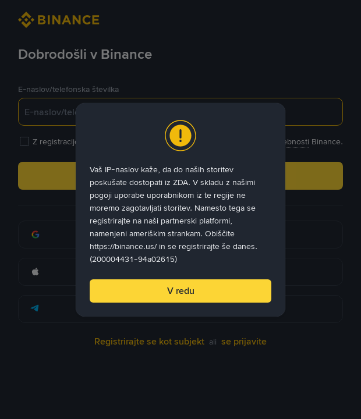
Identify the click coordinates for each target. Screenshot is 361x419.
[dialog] (180, 210)
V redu (180, 291)
